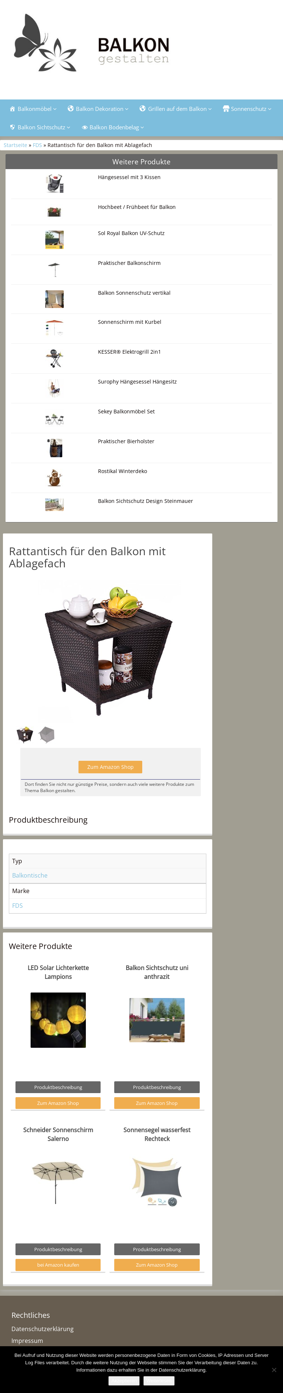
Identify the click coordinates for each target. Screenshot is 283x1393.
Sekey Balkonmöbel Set (126, 411)
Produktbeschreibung (58, 1087)
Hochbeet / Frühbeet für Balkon (137, 206)
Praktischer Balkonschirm (129, 262)
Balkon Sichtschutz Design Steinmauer (145, 500)
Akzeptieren (124, 1380)
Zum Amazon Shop (110, 766)
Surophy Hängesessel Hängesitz (137, 381)
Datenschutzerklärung (42, 1329)
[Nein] (273, 1369)
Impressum (27, 1341)
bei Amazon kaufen (58, 1264)
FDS (37, 144)
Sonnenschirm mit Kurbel (129, 321)
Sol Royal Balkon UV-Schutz (131, 233)
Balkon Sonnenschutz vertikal (134, 292)
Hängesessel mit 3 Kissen (129, 177)
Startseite (15, 144)
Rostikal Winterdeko (122, 471)
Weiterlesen (158, 1380)
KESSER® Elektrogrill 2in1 (129, 351)
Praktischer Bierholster (126, 441)
